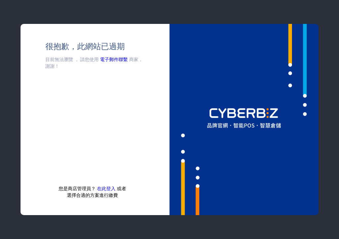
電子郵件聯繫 (114, 59)
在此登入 (106, 188)
